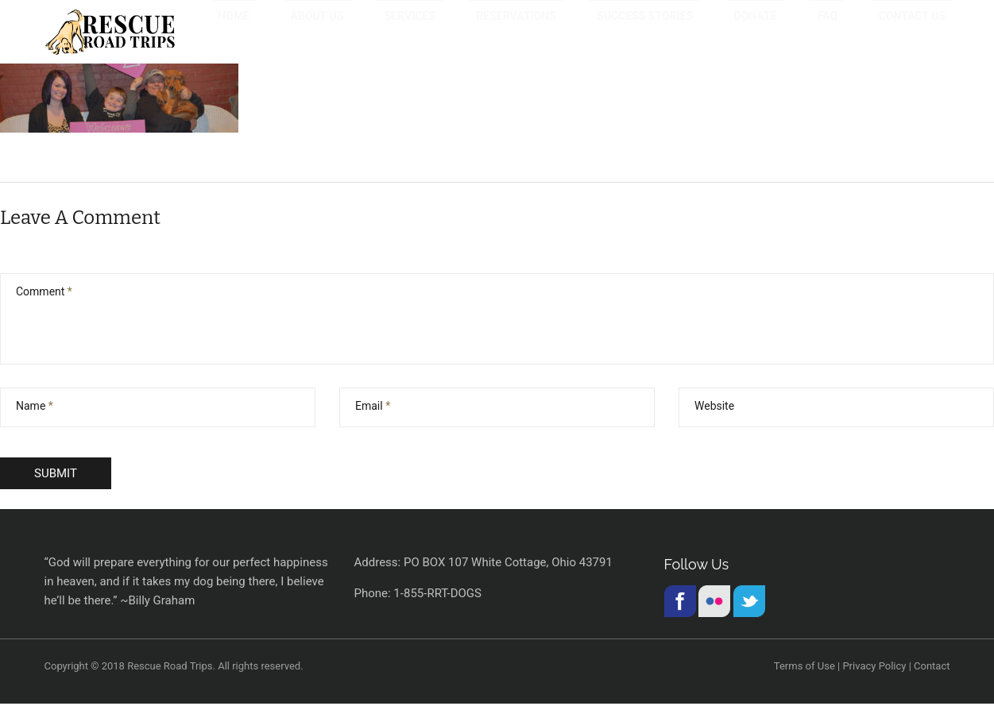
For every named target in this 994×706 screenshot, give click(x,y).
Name (34, 408)
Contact (932, 668)
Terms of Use (804, 668)
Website (714, 408)
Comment (44, 293)
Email (372, 408)
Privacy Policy (874, 668)
